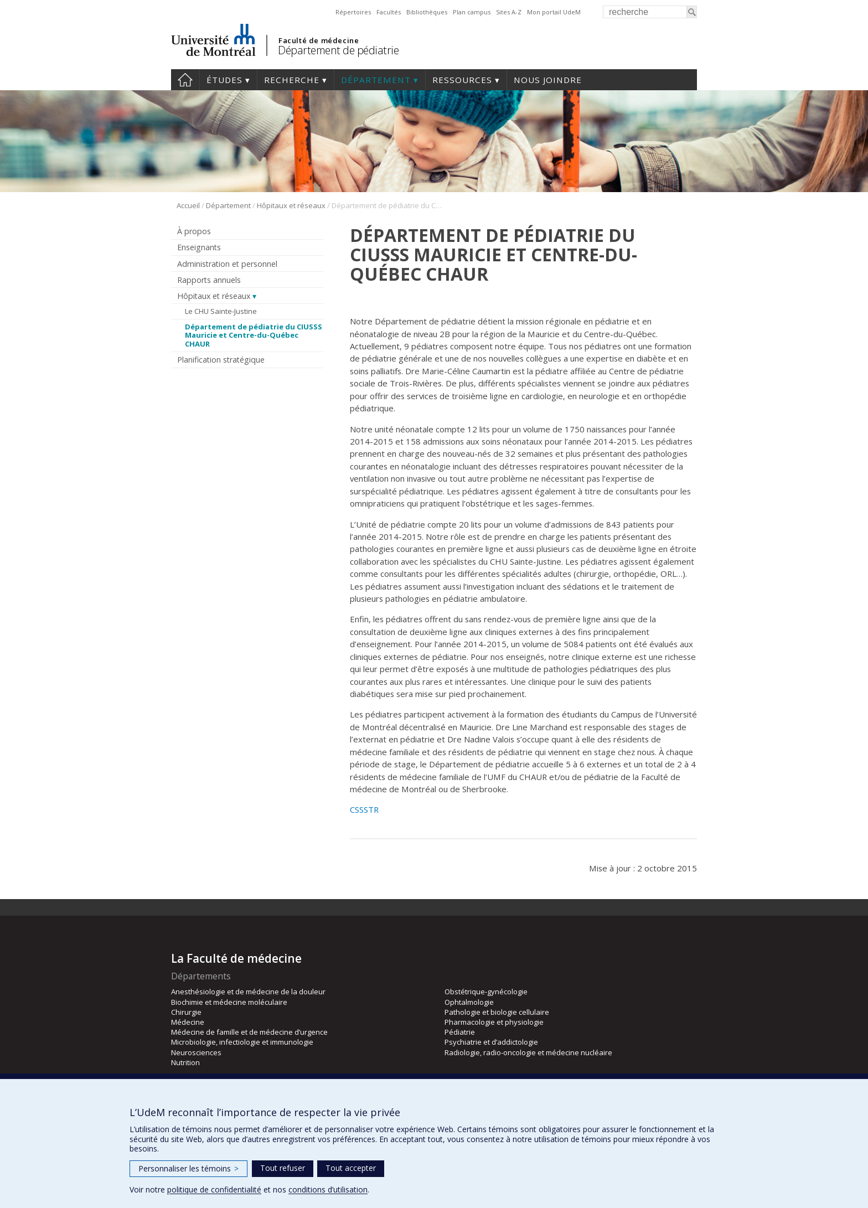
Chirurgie (186, 1012)
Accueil (185, 79)
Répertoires (353, 12)
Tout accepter (351, 1168)
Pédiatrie (460, 1032)
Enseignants (199, 247)
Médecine (187, 1022)
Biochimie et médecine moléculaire (229, 1002)
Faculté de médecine (318, 40)
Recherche (291, 79)
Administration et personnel (227, 264)
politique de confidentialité (214, 1189)
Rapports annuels (209, 280)
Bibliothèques (426, 12)
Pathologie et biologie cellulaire (497, 1012)
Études (224, 79)
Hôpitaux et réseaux (291, 205)
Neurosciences (196, 1052)
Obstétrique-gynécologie (486, 992)
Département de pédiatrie (338, 50)
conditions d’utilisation (328, 1189)
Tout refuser (282, 1168)
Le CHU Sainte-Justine (221, 311)
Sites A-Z (508, 12)
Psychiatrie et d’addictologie (491, 1042)
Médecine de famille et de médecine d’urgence (249, 1032)
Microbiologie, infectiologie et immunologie (242, 1042)
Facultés (388, 12)
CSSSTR (364, 809)
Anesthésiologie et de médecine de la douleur (248, 992)
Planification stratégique (221, 359)
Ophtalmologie (469, 1002)
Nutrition (185, 1062)
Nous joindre (548, 79)
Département (376, 79)
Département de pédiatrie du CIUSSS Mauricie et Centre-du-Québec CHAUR (253, 335)
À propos (194, 231)
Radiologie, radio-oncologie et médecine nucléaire (528, 1052)
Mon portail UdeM (554, 12)
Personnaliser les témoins (188, 1168)
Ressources (462, 79)
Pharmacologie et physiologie (494, 1022)
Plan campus (471, 12)
